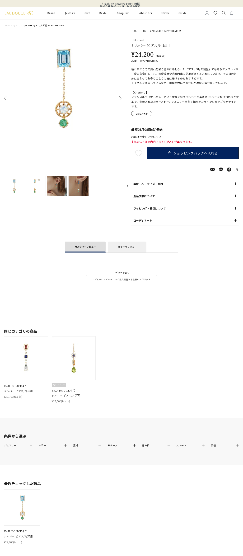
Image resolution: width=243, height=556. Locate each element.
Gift (87, 13)
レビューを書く (121, 272)
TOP (7, 25)
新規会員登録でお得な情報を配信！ (121, 6)
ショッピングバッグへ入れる (193, 153)
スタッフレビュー (127, 247)
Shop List (123, 13)
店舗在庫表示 (143, 113)
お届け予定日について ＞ (146, 137)
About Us (145, 13)
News (165, 13)
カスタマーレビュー (85, 247)
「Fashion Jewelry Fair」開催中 (121, 3)
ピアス (16, 25)
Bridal (103, 13)
